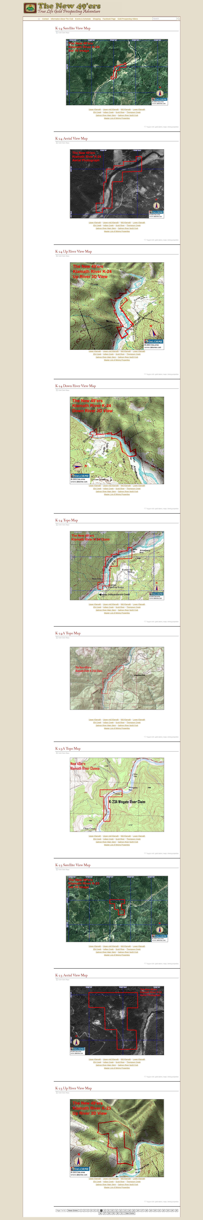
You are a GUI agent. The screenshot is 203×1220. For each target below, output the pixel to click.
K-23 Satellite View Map (72, 865)
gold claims (158, 127)
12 (121, 1210)
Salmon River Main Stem (106, 115)
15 (133, 1210)
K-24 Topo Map (66, 520)
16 (138, 1210)
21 (159, 1210)
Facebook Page (109, 19)
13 (125, 1210)
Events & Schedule (83, 19)
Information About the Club (62, 19)
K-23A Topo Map (67, 748)
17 (142, 1210)
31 (122, 1213)
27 (105, 1213)
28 (109, 1213)
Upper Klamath (95, 109)
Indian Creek (108, 112)
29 (113, 1213)
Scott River (120, 112)
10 (112, 1210)
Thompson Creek (133, 112)
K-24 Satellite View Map (72, 28)
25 (176, 1210)
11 (116, 1210)
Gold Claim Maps (64, 32)
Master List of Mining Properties (117, 118)
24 (172, 1210)
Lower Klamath (139, 109)
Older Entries (129, 1213)
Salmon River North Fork (128, 115)
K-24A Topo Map (67, 633)
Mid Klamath (126, 109)
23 (168, 1210)
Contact (45, 19)
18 (146, 1210)
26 (100, 1213)
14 (129, 1210)
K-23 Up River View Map (73, 1088)
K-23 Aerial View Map (71, 975)
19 (151, 1210)
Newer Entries (73, 1210)
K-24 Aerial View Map (71, 138)
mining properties (172, 127)
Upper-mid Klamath (111, 109)
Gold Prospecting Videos (128, 19)
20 (155, 1210)
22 (163, 1210)
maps (165, 127)
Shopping (97, 19)
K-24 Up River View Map (73, 251)
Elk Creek (97, 112)
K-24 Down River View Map (75, 386)
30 (117, 1213)
